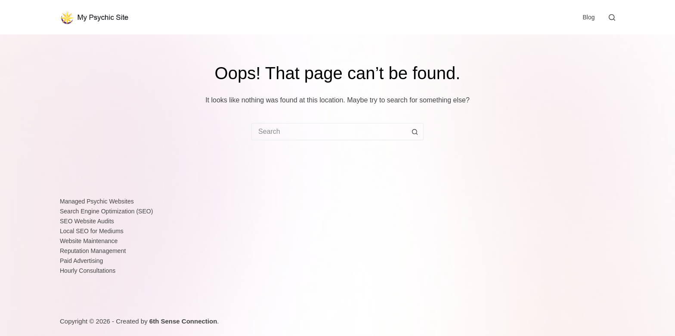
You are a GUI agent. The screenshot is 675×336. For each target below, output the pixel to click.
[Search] (612, 17)
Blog (588, 17)
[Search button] (415, 131)
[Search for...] (328, 131)
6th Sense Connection (183, 321)
